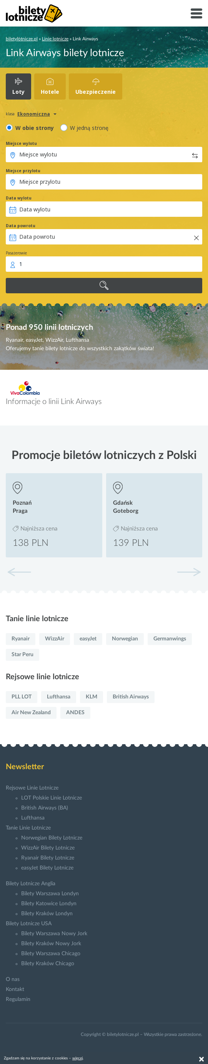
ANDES (75, 712)
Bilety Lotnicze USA (29, 923)
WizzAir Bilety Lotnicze (48, 848)
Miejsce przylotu (23, 170)
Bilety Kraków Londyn (47, 913)
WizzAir (54, 639)
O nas (13, 979)
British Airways (131, 697)
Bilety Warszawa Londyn (50, 893)
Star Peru (22, 654)
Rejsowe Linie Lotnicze (32, 788)
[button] (188, 572)
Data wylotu (19, 198)
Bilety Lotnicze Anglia (30, 883)
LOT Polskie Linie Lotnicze (51, 798)
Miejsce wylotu (21, 143)
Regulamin (18, 999)
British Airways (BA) (44, 808)
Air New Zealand (31, 712)
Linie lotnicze (55, 39)
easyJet (88, 639)
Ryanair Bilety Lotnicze (47, 858)
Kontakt (15, 989)
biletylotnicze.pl (22, 39)
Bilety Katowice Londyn (49, 903)
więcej (77, 1058)
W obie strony (34, 127)
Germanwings (169, 639)
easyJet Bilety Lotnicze (47, 868)
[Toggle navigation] (196, 13)
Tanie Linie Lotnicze (28, 828)
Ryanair (21, 639)
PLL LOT (22, 697)
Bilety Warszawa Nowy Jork (54, 933)
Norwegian (125, 639)
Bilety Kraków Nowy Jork (51, 943)
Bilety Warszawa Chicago (50, 953)
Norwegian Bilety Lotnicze (51, 838)
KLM (91, 697)
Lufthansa (58, 697)
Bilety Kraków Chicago (47, 963)
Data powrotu (20, 225)
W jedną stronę (89, 127)
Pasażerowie (16, 253)
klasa (10, 113)
